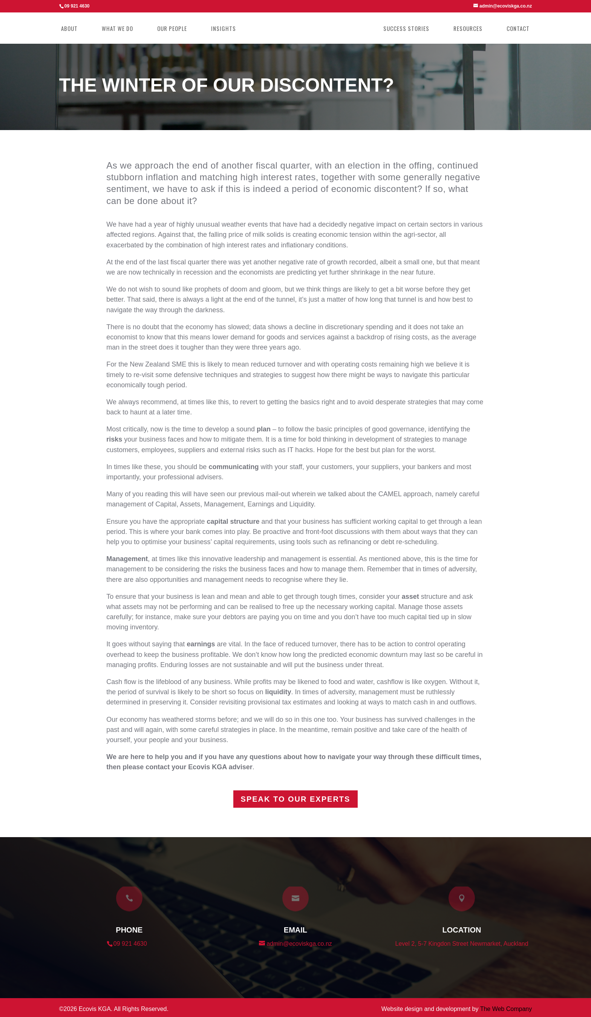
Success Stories (403, 29)
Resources (464, 29)
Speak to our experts (296, 799)
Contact (514, 29)
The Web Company (506, 1009)
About (72, 29)
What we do (120, 29)
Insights (226, 29)
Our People (175, 29)
